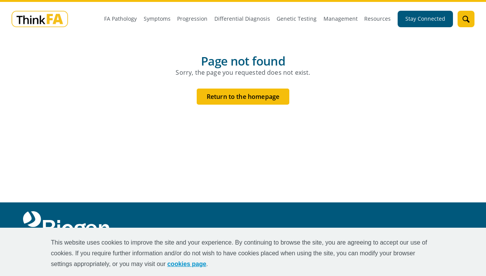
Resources (377, 18)
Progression (192, 18)
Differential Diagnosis (242, 18)
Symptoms (157, 18)
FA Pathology (120, 18)
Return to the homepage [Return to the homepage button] (243, 96)
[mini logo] (40, 18)
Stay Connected (425, 18)
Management (340, 18)
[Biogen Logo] (68, 225)
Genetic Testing (297, 18)
